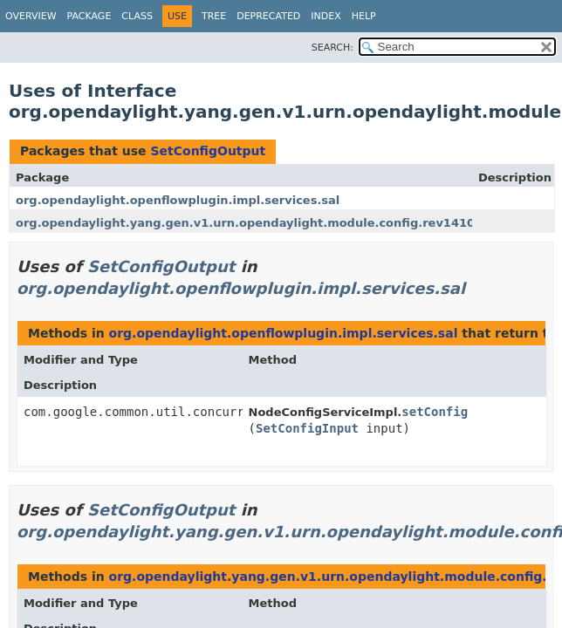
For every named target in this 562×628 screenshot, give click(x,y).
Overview (31, 16)
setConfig (434, 412)
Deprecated (268, 16)
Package (89, 16)
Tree (214, 16)
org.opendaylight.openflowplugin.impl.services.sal (177, 200)
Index (325, 16)
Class (137, 16)
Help (364, 16)
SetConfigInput (307, 428)
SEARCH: (332, 47)
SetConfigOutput (207, 151)
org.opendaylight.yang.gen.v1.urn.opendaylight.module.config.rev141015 (253, 222)
